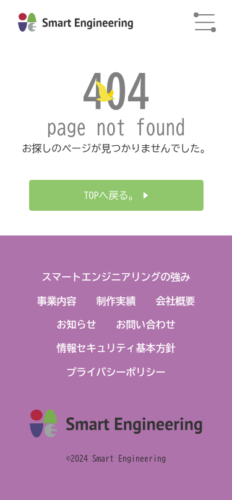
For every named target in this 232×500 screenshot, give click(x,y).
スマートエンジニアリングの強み (116, 277)
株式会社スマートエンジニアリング (75, 22)
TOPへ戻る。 (111, 195)
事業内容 (57, 301)
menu (204, 22)
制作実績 (116, 301)
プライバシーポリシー (116, 372)
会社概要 (175, 301)
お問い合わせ (146, 324)
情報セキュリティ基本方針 (116, 348)
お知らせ (77, 324)
